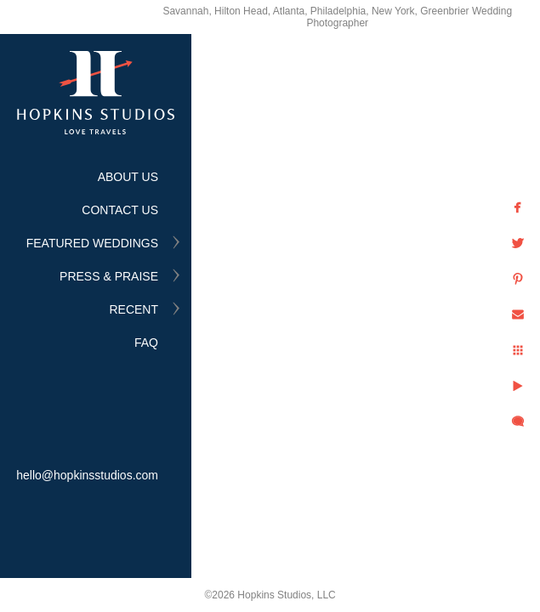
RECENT (133, 309)
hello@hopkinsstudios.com (87, 475)
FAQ (146, 342)
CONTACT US (120, 210)
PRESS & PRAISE (109, 276)
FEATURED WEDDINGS (92, 243)
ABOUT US (128, 177)
